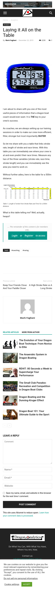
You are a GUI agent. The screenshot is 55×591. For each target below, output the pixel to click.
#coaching (16, 250)
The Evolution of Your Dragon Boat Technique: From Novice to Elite (35, 343)
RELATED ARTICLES (11, 332)
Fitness (6, 362)
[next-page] (9, 425)
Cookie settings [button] (11, 584)
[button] (5, 13)
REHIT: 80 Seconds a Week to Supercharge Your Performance (35, 372)
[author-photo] (28, 313)
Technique (7, 347)
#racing (26, 250)
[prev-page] (5, 425)
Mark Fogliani (10, 40)
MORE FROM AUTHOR (30, 332)
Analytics (14, 20)
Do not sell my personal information (21, 578)
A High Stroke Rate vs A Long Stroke (40, 287)
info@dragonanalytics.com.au (27, 558)
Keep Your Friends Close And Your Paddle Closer (15, 287)
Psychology (8, 390)
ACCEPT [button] (26, 584)
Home (5, 20)
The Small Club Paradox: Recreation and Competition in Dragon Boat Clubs (34, 386)
